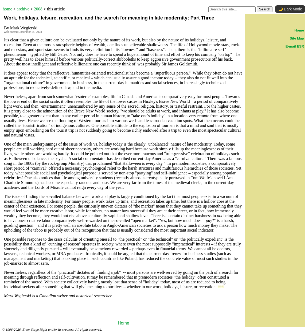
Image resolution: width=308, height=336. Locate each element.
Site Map (297, 38)
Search (264, 9)
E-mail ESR (295, 46)
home (7, 9)
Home (123, 323)
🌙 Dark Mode (290, 9)
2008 (38, 9)
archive (23, 9)
